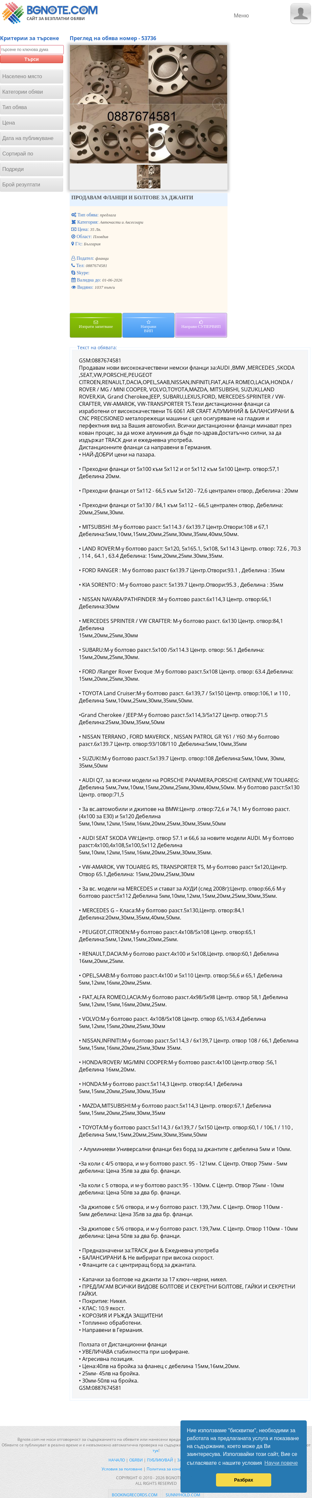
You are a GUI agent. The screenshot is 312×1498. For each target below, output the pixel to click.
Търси (31, 59)
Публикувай (160, 1460)
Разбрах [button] (243, 1480)
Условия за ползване (122, 1469)
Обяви (136, 1460)
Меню (241, 15)
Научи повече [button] (281, 1463)
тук (155, 1450)
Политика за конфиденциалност (178, 1469)
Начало (116, 1460)
